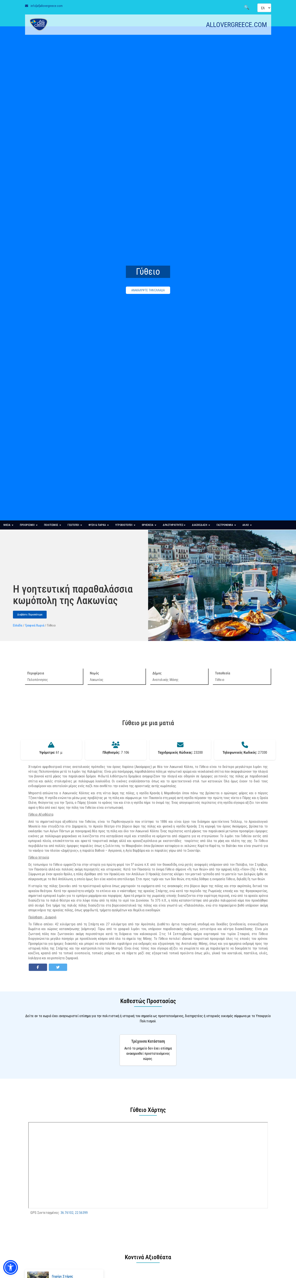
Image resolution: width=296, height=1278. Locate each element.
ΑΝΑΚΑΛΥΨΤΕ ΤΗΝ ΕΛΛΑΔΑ (148, 290)
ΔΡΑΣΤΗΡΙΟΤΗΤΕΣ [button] (174, 524)
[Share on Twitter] (58, 967)
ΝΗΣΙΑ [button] (8, 524)
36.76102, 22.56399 (74, 1212)
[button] (10, 1267)
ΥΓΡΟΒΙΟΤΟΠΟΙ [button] (125, 524)
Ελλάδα (17, 625)
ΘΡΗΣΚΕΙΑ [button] (149, 524)
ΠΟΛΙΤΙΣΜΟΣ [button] (52, 524)
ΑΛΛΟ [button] (247, 524)
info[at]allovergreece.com (47, 6)
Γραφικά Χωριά (34, 625)
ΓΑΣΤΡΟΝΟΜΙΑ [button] (226, 524)
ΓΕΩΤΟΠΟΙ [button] (75, 524)
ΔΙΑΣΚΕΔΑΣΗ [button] (201, 524)
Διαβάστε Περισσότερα (29, 614)
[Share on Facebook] (38, 967)
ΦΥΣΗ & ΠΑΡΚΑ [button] (99, 524)
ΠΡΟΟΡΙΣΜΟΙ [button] (29, 524)
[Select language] (264, 7)
